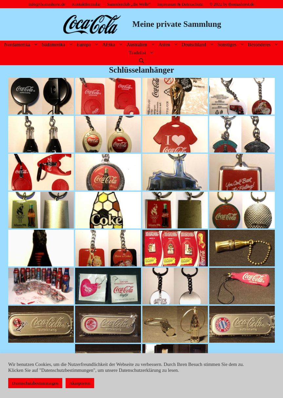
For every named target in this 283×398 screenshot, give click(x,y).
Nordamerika (22, 45)
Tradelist (142, 53)
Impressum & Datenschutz (180, 4)
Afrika (113, 45)
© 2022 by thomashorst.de (231, 4)
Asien (169, 45)
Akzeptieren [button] (80, 383)
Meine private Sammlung (176, 24)
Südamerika (58, 45)
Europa (89, 45)
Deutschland (199, 45)
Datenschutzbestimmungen (35, 383)
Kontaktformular (86, 4)
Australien (142, 45)
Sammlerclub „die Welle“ (129, 4)
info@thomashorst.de (47, 4)
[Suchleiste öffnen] (141, 61)
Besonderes (264, 45)
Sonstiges (232, 45)
